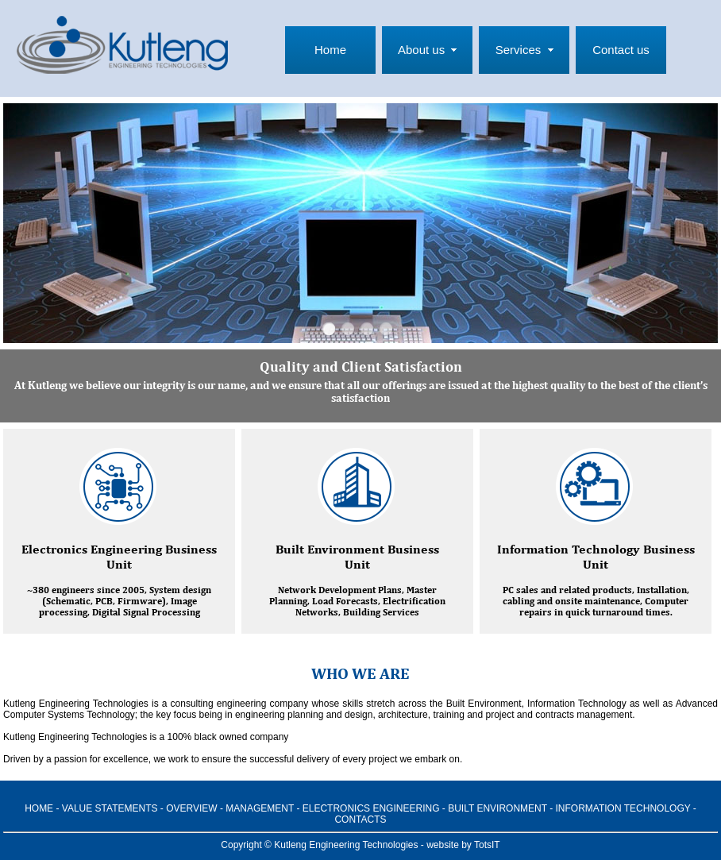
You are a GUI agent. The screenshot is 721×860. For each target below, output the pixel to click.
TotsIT (487, 844)
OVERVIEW (191, 808)
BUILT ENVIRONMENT (497, 808)
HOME (39, 808)
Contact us (621, 49)
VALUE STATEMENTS (110, 808)
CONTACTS (360, 819)
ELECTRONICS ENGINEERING (371, 808)
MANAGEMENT (260, 808)
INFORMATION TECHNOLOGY (623, 808)
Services (518, 49)
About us (421, 49)
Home (330, 49)
